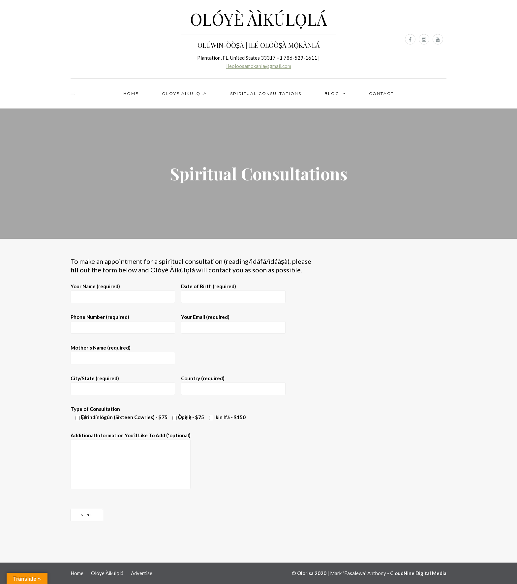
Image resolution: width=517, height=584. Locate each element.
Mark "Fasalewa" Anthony (358, 573)
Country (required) (233, 383)
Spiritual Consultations (265, 93)
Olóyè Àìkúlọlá (184, 93)
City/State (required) (123, 383)
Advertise (141, 573)
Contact (381, 93)
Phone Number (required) (123, 322)
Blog (331, 93)
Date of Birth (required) (233, 291)
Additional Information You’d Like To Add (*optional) (131, 452)
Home (131, 93)
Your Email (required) (233, 322)
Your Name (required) (123, 291)
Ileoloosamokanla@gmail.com (258, 66)
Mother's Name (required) (123, 352)
